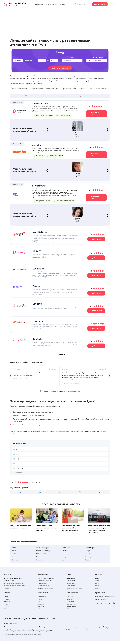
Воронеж (15, 559)
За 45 (97, 585)
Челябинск (64, 553)
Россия (6, 598)
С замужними (71, 587)
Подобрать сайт (100, 4)
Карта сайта (51, 621)
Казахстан (7, 603)
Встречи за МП (9, 582)
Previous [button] (10, 376)
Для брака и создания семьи (13, 580)
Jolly (39, 603)
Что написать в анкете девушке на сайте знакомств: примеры (71, 527)
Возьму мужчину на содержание (14, 587)
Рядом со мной (42, 585)
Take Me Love (42, 598)
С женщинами (101, 89)
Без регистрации (37, 89)
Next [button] (109, 376)
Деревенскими (71, 606)
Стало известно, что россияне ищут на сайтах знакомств (46, 527)
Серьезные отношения (19, 89)
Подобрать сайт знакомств (60, 68)
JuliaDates (41, 606)
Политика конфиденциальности (13, 636)
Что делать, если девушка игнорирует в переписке (19, 527)
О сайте (8, 621)
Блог (34, 621)
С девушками (71, 580)
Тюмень (39, 562)
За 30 (97, 580)
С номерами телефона (45, 582)
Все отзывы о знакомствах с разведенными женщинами (60, 391)
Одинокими (71, 603)
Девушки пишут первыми (46, 590)
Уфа (61, 556)
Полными (70, 598)
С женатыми (71, 585)
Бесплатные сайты (52, 89)
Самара (87, 553)
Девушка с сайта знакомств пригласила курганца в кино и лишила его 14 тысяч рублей (97, 530)
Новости (41, 621)
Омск (14, 556)
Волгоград (64, 559)
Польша (6, 608)
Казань (14, 553)
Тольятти (63, 562)
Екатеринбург (90, 550)
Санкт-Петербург (42, 550)
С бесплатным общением (46, 580)
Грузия (6, 606)
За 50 (97, 587)
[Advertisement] (60, 20)
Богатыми (70, 601)
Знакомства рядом (85, 89)
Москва (14, 550)
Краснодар (88, 559)
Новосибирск (65, 550)
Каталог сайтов (51, 4)
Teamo (40, 601)
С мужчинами (71, 582)
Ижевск (87, 562)
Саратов (15, 562)
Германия (7, 601)
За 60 (97, 590)
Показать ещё (60, 354)
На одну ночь (8, 590)
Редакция (26, 621)
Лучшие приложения (101, 601)
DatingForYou (18, 3)
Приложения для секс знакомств (105, 598)
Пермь (38, 559)
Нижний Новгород (43, 553)
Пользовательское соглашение (33, 636)
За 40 (97, 582)
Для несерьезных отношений (13, 585)
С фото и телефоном (69, 89)
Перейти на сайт (95, 114)
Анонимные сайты (43, 587)
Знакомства (39, 4)
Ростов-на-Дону (42, 556)
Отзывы (62, 4)
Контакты (16, 621)
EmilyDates (41, 608)
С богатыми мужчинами (74, 590)
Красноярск (89, 556)
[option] (35, 376)
